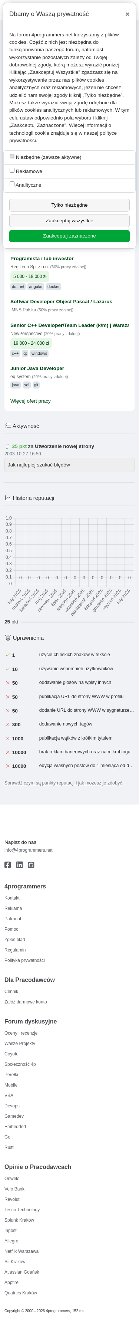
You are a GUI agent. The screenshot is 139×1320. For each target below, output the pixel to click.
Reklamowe (26, 171)
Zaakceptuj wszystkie (69, 220)
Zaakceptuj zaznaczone (69, 236)
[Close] (127, 14)
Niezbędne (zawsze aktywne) (46, 157)
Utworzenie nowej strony (64, 446)
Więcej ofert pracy (30, 401)
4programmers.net (52, 34)
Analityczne (26, 184)
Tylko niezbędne (69, 205)
